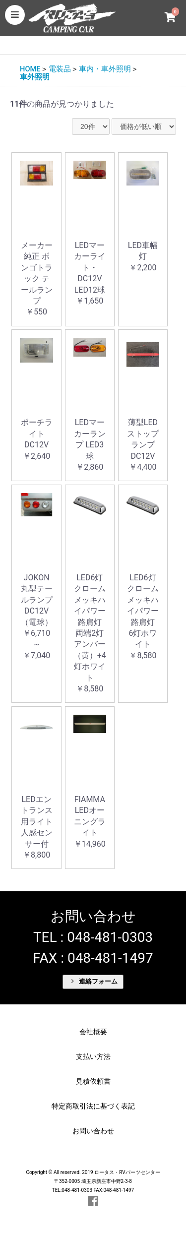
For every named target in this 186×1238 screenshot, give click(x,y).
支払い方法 (93, 1056)
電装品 (60, 68)
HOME (30, 68)
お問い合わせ (93, 1131)
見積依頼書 (93, 1081)
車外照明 (35, 76)
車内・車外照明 (105, 68)
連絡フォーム (94, 981)
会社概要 (93, 1032)
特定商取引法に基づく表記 (93, 1106)
